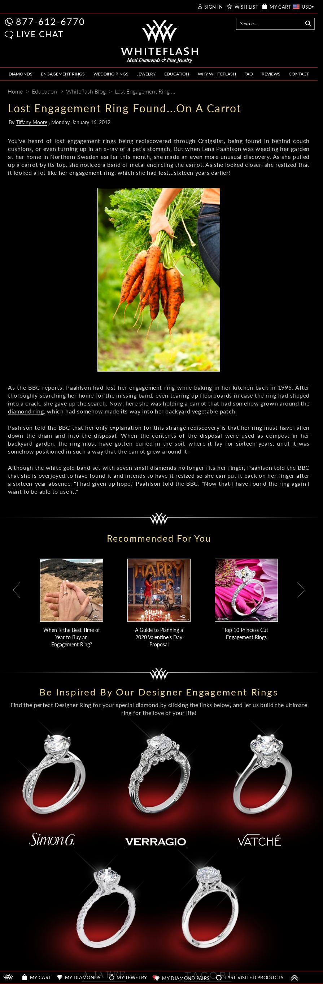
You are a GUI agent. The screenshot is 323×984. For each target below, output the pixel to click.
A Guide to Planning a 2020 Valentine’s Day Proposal (159, 637)
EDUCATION (176, 74)
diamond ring (26, 411)
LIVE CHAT (40, 34)
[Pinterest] (277, 92)
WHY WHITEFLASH (217, 74)
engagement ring (91, 172)
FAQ (248, 74)
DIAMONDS (20, 74)
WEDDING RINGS (110, 74)
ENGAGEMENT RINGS (63, 74)
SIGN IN (213, 7)
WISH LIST (247, 7)
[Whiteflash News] (290, 92)
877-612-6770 (50, 21)
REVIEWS (271, 74)
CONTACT (299, 74)
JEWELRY (146, 74)
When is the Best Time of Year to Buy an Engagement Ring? (71, 637)
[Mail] (305, 92)
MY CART (280, 7)
